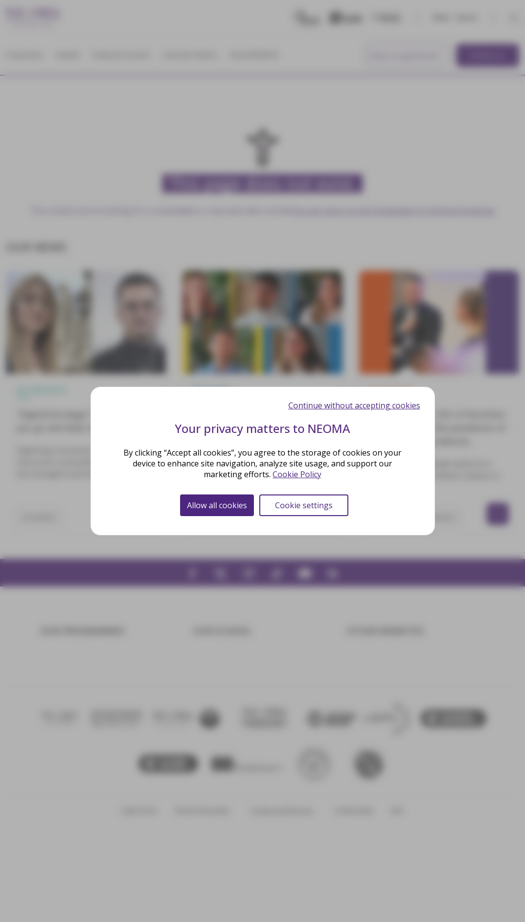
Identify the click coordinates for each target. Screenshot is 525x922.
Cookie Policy (297, 474)
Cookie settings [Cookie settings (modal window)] (304, 505)
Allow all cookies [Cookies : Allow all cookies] (217, 505)
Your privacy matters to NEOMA (262, 428)
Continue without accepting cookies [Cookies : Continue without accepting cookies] (354, 405)
